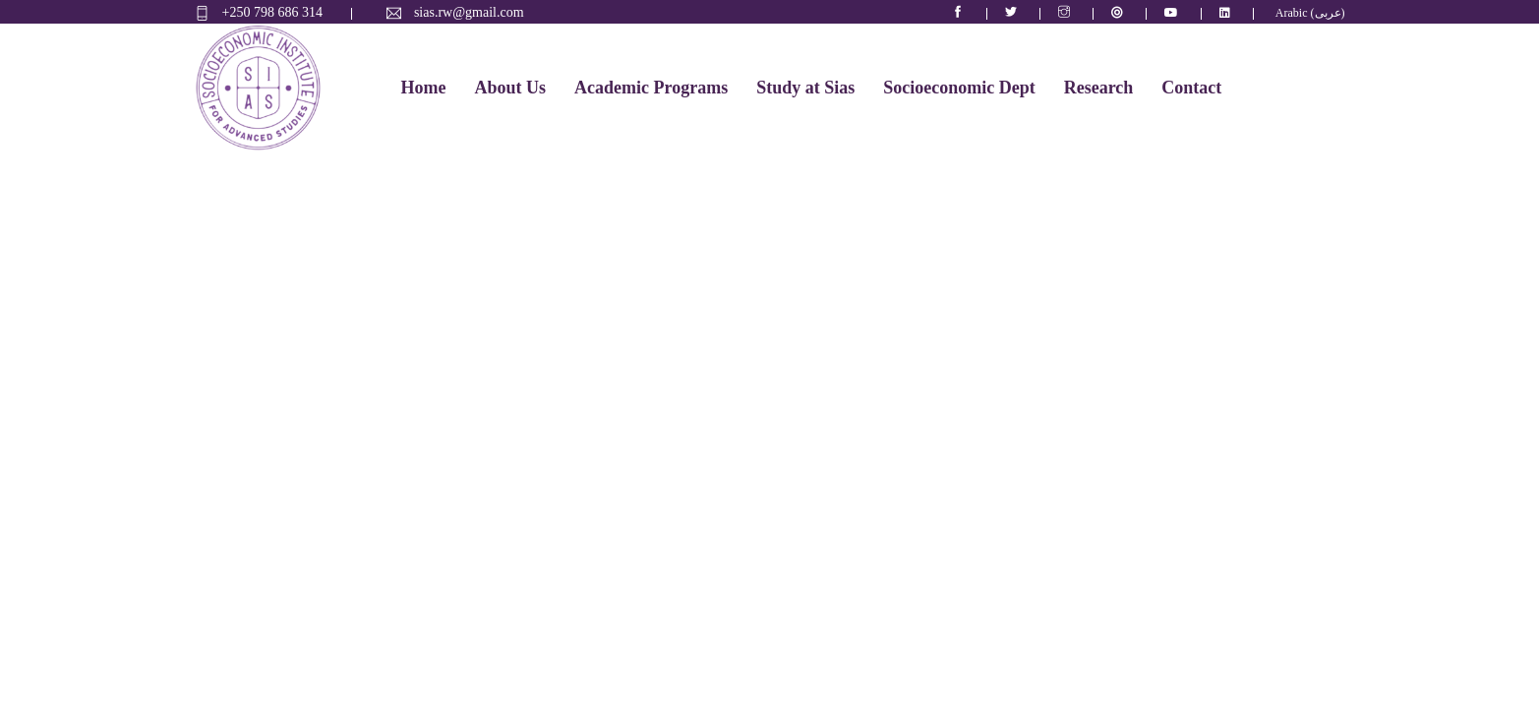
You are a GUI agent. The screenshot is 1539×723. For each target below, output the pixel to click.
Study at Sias (805, 87)
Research (1099, 87)
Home (423, 87)
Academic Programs (651, 87)
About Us (510, 87)
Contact (1191, 87)
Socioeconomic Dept (959, 87)
